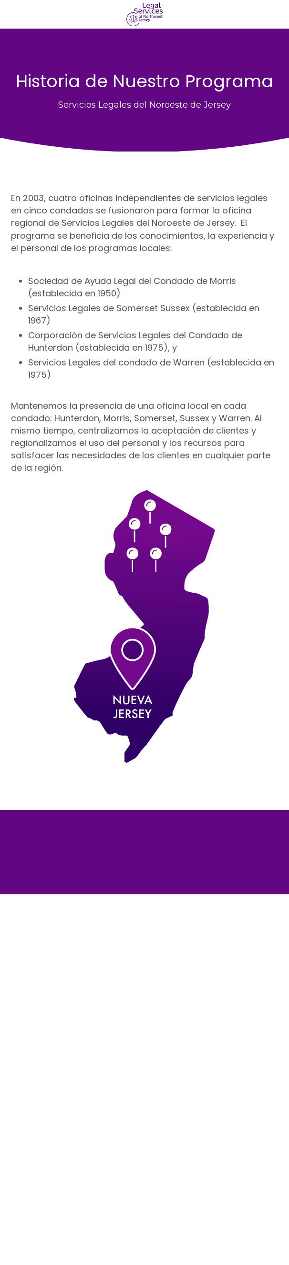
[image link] (144, 14)
